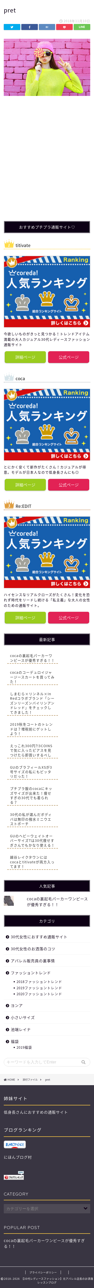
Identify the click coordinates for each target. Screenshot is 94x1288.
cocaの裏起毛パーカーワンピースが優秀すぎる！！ (57, 901)
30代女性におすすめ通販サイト (39, 937)
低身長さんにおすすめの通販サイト (36, 1112)
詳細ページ (25, 357)
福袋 (15, 1041)
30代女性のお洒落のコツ (33, 949)
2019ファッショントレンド (39, 987)
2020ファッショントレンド (39, 993)
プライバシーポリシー (43, 1272)
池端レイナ (21, 1029)
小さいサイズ (23, 1017)
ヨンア (17, 1005)
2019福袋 (24, 1047)
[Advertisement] (47, 165)
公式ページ (69, 357)
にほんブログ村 (18, 1157)
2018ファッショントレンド (39, 981)
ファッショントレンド (31, 972)
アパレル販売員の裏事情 (33, 961)
